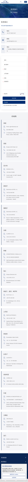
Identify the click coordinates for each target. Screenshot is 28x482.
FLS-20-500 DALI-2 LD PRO (10, 105)
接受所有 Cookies (14, 474)
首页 (11, 12)
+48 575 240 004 (9, 298)
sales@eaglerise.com (12, 41)
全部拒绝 (14, 477)
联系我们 (15, 12)
